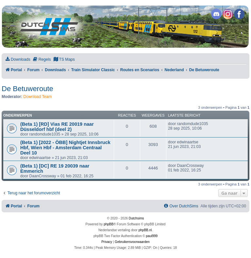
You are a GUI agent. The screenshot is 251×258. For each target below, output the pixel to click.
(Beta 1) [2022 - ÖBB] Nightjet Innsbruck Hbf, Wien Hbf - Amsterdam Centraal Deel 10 (65, 147)
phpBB (108, 224)
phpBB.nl (145, 230)
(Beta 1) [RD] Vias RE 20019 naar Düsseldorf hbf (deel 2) (57, 126)
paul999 (152, 236)
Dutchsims (136, 218)
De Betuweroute (27, 89)
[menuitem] (17, 59)
